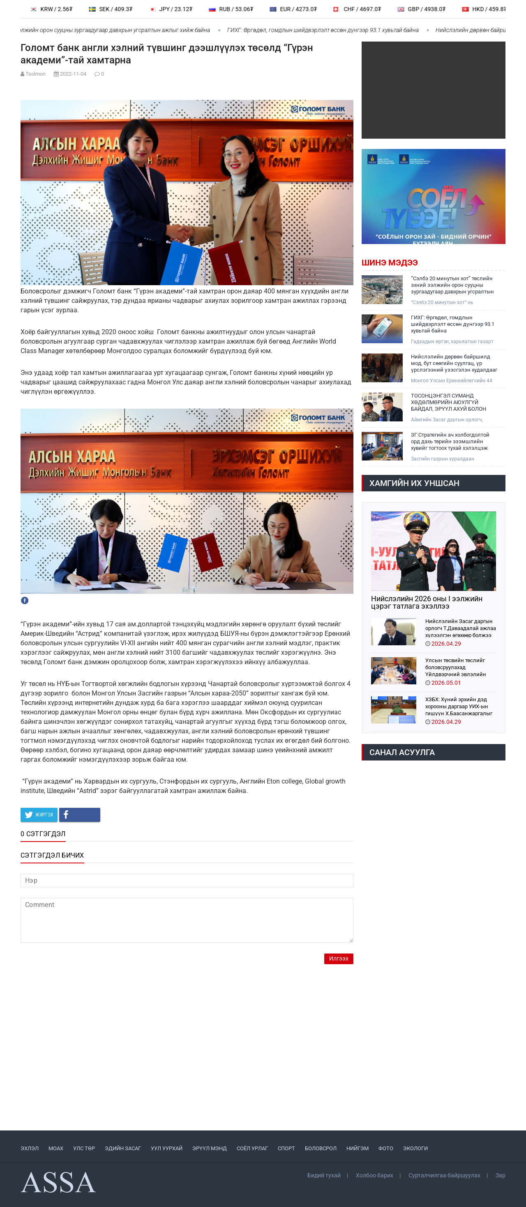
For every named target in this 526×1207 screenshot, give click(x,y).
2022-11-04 (73, 74)
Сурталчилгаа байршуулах (444, 1175)
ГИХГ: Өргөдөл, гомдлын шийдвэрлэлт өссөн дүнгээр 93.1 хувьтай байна (330, 30)
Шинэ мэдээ (390, 262)
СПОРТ (286, 1148)
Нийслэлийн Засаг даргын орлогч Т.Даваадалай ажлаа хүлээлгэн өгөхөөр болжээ (460, 627)
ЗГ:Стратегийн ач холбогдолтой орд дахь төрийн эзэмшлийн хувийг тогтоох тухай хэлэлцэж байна (450, 441)
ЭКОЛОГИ (415, 1148)
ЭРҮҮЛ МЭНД (209, 1148)
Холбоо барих (374, 1175)
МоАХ (55, 1148)
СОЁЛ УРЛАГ (252, 1148)
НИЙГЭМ (357, 1148)
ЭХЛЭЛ (30, 1148)
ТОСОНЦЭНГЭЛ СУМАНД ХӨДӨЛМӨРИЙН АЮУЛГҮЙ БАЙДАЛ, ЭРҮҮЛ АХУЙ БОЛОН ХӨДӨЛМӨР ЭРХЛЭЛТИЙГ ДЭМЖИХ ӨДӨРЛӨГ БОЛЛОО (448, 402)
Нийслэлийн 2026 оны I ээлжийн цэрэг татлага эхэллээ (426, 602)
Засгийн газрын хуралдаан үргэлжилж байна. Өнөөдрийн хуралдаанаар (446, 459)
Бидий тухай (324, 1175)
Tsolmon (35, 74)
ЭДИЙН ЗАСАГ (123, 1148)
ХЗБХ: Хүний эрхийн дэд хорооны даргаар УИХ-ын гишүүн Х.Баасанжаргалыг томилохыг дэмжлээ (458, 706)
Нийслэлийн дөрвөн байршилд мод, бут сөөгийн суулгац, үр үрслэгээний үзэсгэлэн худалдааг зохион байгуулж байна (454, 363)
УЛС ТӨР (84, 1148)
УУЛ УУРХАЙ (166, 1148)
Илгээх (338, 958)
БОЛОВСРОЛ (321, 1148)
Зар (500, 1175)
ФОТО (385, 1148)
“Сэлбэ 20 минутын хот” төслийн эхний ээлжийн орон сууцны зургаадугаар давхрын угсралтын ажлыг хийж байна (452, 285)
